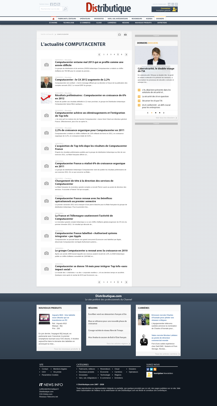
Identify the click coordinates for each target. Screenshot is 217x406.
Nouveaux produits (86, 372)
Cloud (99, 23)
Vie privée (57, 372)
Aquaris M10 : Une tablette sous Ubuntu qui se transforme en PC (63, 317)
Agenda (149, 19)
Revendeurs (137, 19)
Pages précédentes (99, 54)
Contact (45, 369)
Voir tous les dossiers (165, 118)
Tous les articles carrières (166, 354)
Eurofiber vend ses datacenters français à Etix (107, 314)
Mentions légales (60, 369)
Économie (53, 23)
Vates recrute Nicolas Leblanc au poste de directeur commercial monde (164, 337)
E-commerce (85, 23)
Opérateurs (85, 19)
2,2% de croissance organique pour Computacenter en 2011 (89, 130)
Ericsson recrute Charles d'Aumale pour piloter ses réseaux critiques (163, 317)
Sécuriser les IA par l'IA (152, 101)
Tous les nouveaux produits (66, 349)
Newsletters (163, 373)
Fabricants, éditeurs (67, 19)
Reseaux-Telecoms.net (48, 397)
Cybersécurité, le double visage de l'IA (156, 70)
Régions (125, 23)
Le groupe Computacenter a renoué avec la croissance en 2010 (91, 250)
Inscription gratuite (163, 9)
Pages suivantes (126, 54)
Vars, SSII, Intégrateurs (118, 19)
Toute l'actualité (47, 34)
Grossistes (99, 19)
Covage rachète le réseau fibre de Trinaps (105, 330)
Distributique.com (46, 391)
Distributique (108, 8)
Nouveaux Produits (143, 23)
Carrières (112, 23)
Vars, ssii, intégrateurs (88, 378)
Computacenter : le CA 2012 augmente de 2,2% (82, 79)
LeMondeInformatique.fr (49, 389)
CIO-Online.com (46, 394)
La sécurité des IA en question (155, 96)
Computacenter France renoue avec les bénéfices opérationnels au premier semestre (83, 200)
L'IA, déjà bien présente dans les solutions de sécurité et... (156, 91)
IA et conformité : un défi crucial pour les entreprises (156, 106)
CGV (44, 372)
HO (53, 19)
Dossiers (160, 19)
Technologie (68, 23)
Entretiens (162, 23)
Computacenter (62, 34)
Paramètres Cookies (50, 375)
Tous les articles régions (117, 343)
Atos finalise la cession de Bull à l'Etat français (107, 337)
